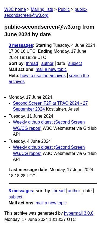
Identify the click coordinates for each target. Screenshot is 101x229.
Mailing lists (42, 9)
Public (64, 9)
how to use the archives (43, 75)
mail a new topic (51, 69)
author (47, 63)
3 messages (21, 45)
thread (32, 63)
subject (75, 63)
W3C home (15, 9)
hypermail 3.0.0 (78, 213)
